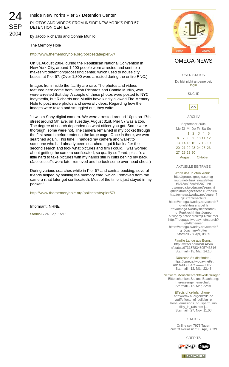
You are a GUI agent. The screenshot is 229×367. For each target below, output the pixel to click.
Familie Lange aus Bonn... (193, 240)
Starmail (36, 214)
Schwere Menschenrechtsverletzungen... (193, 275)
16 (193, 143)
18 (203, 143)
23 (193, 147)
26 (209, 147)
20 (178, 147)
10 (198, 138)
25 (203, 147)
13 (178, 143)
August (185, 157)
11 (203, 138)
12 (209, 138)
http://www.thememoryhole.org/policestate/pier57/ (72, 54)
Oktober (202, 157)
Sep (15, 26)
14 (183, 143)
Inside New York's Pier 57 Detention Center (73, 15)
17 (198, 143)
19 (209, 143)
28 (183, 152)
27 (178, 152)
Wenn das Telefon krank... (194, 173)
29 (188, 152)
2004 (15, 34)
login (193, 85)
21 (183, 147)
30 (193, 152)
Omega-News (193, 61)
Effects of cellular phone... (193, 292)
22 (188, 147)
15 (188, 143)
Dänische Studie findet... (193, 258)
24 (15, 16)
